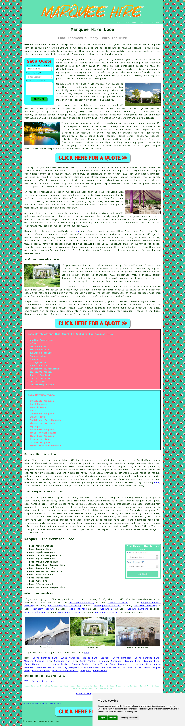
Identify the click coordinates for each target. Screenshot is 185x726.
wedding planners (138, 609)
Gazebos (105, 658)
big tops (67, 183)
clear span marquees (136, 183)
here (156, 482)
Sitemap (26, 703)
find (33, 460)
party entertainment (107, 612)
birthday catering (43, 609)
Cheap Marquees (91, 667)
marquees (64, 247)
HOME (119, 22)
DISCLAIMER (154, 22)
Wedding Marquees (68, 667)
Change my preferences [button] (128, 718)
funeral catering (118, 602)
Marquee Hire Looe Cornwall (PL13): (46, 45)
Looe (76, 231)
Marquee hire (32, 231)
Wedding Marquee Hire (37, 661)
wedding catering (34, 612)
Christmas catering (145, 606)
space (70, 69)
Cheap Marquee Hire (45, 658)
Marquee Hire (132, 661)
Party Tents (87, 661)
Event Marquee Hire (36, 664)
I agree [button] (102, 718)
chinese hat (82, 183)
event (92, 66)
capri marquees (113, 183)
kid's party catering (81, 602)
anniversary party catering (64, 606)
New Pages (35, 703)
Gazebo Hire (90, 658)
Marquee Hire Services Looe (49, 539)
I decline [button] (112, 718)
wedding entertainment (107, 606)
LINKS (126, 22)
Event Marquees (70, 658)
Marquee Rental (60, 664)
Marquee (148, 48)
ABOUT (134, 22)
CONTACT (143, 22)
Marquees (155, 174)
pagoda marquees (130, 177)
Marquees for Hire (65, 661)
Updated (45, 703)
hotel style (72, 133)
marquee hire (140, 241)
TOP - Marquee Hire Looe (39, 681)
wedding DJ (107, 609)
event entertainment (70, 612)
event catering (77, 609)
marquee (156, 473)
